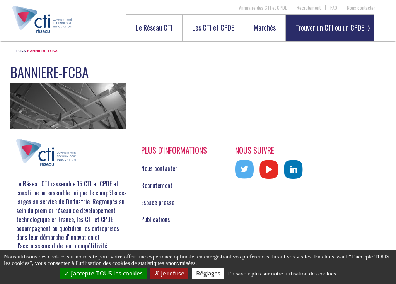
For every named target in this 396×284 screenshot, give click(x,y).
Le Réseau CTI (154, 28)
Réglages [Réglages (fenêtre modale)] (208, 273)
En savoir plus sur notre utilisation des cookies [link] (282, 273)
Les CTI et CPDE (213, 28)
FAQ (333, 7)
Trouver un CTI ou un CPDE (329, 27)
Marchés (265, 28)
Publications (155, 219)
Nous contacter (361, 7)
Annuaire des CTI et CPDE (263, 7)
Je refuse (169, 273)
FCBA (21, 50)
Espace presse (157, 202)
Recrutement (309, 7)
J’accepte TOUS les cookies (103, 273)
